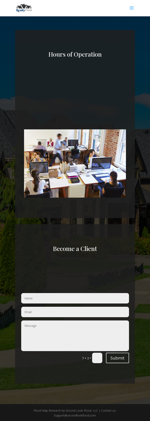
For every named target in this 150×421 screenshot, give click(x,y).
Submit (117, 358)
